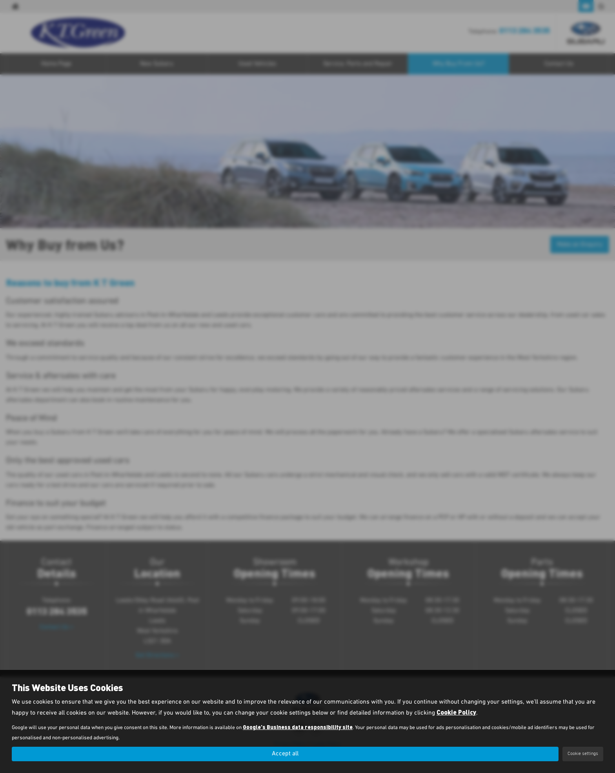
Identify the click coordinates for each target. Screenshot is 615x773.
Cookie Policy (456, 712)
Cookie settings (583, 753)
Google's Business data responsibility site (298, 727)
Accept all (285, 754)
